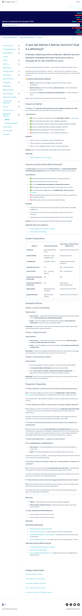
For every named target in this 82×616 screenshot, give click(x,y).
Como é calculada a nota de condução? (36, 588)
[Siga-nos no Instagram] (70, 604)
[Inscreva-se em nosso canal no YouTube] (78, 604)
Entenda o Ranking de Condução (34, 574)
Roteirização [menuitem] (7, 67)
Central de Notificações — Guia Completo (42, 534)
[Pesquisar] (78, 25)
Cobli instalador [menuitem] (8, 130)
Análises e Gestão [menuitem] (8, 71)
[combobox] (39, 25)
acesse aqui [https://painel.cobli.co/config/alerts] (33, 192)
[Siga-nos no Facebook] (67, 604)
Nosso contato (73, 7)
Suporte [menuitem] (5, 106)
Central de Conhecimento (9, 37)
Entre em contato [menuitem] (8, 110)
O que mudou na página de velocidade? (36, 583)
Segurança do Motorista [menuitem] (7, 115)
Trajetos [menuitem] (5, 56)
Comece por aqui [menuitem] (8, 45)
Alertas (40, 37)
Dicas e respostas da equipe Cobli (18, 21)
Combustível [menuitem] (7, 82)
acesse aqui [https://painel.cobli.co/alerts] (74, 118)
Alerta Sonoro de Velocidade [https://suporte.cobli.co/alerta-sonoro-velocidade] (38, 232)
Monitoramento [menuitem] (8, 53)
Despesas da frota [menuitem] (8, 79)
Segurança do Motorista (27, 37)
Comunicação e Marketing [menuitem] (7, 102)
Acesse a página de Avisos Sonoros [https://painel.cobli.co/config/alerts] (40, 553)
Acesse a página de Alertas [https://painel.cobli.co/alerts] (37, 539)
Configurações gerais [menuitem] (9, 49)
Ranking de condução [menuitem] (11, 123)
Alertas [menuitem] (5, 60)
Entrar (78, 2)
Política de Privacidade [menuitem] (9, 97)
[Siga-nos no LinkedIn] (74, 604)
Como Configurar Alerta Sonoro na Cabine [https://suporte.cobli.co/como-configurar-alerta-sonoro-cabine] (42, 229)
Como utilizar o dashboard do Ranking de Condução (39, 592)
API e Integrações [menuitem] (8, 93)
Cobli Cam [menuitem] (6, 64)
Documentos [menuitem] (7, 75)
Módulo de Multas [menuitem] (8, 90)
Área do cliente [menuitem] (7, 127)
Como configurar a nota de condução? (35, 579)
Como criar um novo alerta (38, 531)
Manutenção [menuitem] (6, 86)
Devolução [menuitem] (6, 134)
